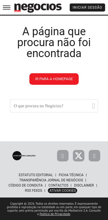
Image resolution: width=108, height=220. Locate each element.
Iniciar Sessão (87, 7)
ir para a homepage (54, 79)
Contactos (58, 185)
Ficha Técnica (71, 175)
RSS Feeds (33, 191)
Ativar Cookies (62, 191)
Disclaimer (84, 185)
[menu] (6, 7)
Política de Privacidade (54, 214)
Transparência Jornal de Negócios (51, 180)
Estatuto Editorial (36, 175)
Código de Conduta (25, 185)
